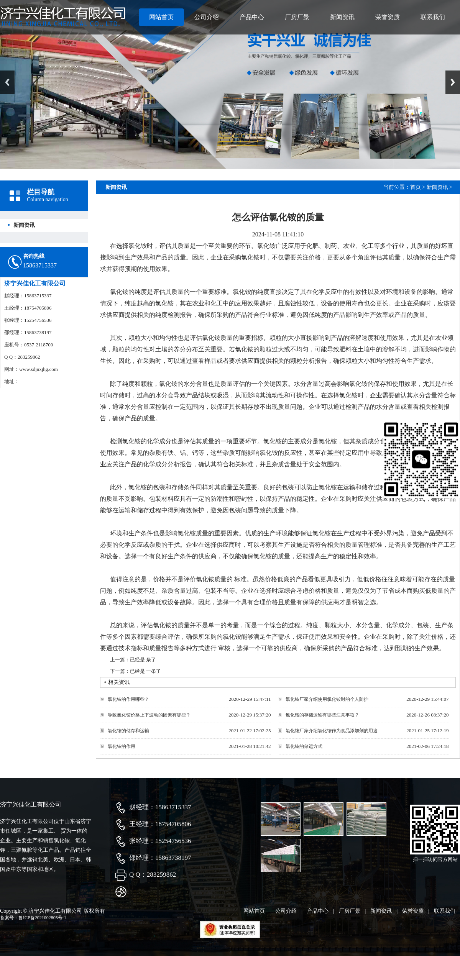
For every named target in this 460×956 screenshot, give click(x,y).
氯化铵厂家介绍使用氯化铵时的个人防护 (327, 699)
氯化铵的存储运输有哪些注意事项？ (322, 715)
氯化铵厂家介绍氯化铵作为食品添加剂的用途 (332, 730)
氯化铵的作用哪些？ (128, 699)
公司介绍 (206, 17)
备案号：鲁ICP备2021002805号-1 (33, 917)
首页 (415, 187)
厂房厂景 (297, 17)
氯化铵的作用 (121, 746)
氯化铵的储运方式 (304, 746)
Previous (7, 82)
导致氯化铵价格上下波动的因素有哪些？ (149, 715)
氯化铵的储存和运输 (128, 730)
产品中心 (252, 17)
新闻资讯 (342, 17)
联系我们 (433, 17)
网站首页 (161, 17)
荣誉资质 (387, 17)
